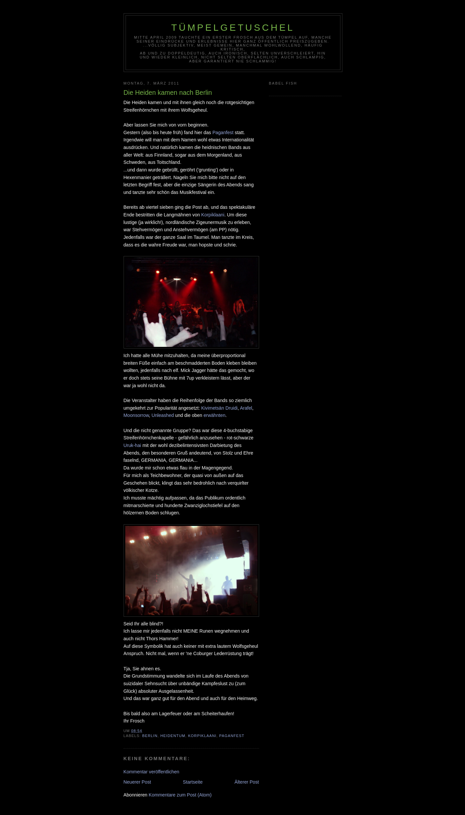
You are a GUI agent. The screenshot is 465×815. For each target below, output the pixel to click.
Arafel (246, 408)
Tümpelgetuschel (232, 27)
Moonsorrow (136, 415)
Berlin (150, 736)
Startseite (193, 782)
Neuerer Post (137, 782)
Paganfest (223, 132)
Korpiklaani (212, 214)
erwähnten (214, 415)
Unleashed (162, 415)
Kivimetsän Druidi (219, 408)
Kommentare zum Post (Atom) (180, 794)
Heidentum (172, 736)
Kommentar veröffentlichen (151, 771)
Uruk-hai (132, 445)
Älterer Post (247, 782)
